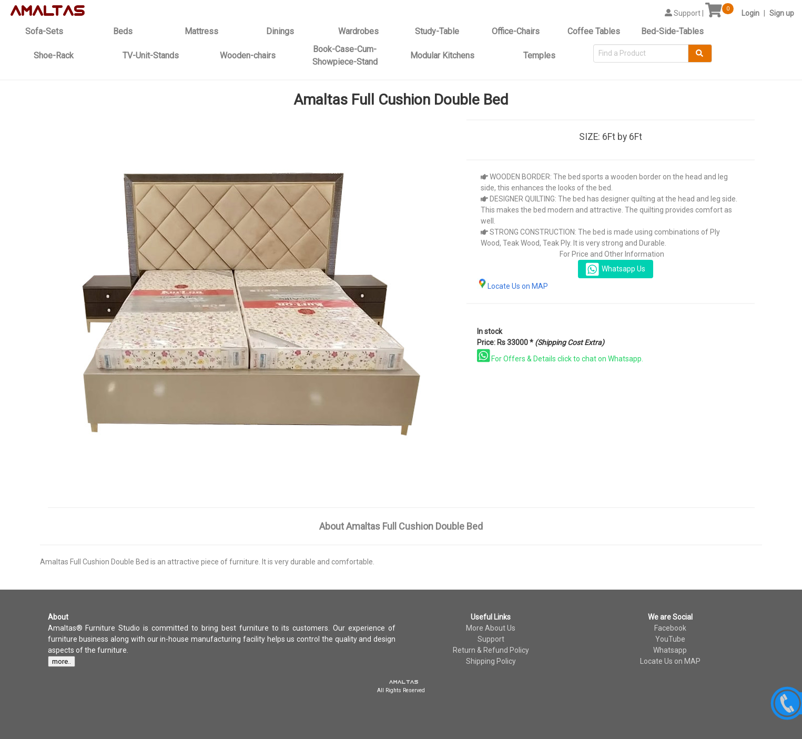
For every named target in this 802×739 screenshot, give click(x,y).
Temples (539, 55)
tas (68, 11)
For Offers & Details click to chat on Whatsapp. (560, 359)
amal (33, 11)
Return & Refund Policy (491, 650)
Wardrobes (358, 31)
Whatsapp (670, 650)
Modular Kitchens (442, 55)
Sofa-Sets (44, 31)
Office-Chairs (516, 31)
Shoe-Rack (54, 55)
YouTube (670, 639)
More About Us (490, 628)
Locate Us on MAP (512, 286)
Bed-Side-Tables (672, 31)
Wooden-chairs (248, 55)
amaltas (404, 682)
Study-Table (437, 31)
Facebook (670, 628)
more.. (61, 661)
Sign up (781, 13)
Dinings (280, 31)
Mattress (201, 31)
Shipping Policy (491, 661)
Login (750, 13)
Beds (123, 31)
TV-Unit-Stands (151, 55)
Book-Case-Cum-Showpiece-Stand (345, 55)
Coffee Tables (593, 31)
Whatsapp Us (615, 269)
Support (491, 639)
